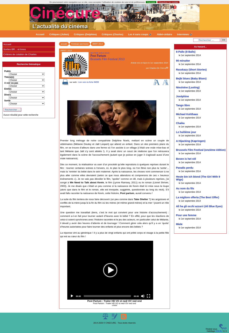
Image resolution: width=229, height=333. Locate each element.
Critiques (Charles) (112, 34)
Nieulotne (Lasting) (188, 87)
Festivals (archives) (79, 44)
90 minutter (183, 60)
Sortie (7, 100)
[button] (110, 270)
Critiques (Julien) (59, 34)
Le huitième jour (186, 132)
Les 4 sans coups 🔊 (140, 34)
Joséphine (182, 96)
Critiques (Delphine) (85, 34)
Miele (179, 224)
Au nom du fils (185, 188)
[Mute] (143, 296)
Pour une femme (186, 215)
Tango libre (183, 105)
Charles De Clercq (157, 68)
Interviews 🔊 (185, 34)
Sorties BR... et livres (14, 49)
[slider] (107, 296)
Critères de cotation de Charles (19, 54)
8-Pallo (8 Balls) (185, 51)
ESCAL (219, 331)
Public (7, 71)
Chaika (180, 123)
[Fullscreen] (148, 296)
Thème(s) (9, 77)
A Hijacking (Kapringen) (190, 141)
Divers (7, 95)
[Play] (72, 296)
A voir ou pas (11, 83)
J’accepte (151, 2)
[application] (110, 270)
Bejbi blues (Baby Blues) (191, 78)
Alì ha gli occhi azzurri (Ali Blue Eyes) (199, 206)
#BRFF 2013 (66, 50)
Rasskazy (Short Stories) (191, 69)
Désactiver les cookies (168, 2)
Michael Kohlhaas (187, 114)
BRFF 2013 (97, 44)
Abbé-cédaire (164, 34)
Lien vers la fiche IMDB (88, 82)
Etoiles (7, 89)
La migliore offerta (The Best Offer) (197, 197)
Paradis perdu (184, 167)
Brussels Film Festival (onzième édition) (201, 149)
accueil (64, 44)
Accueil (40, 34)
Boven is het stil (186, 158)
